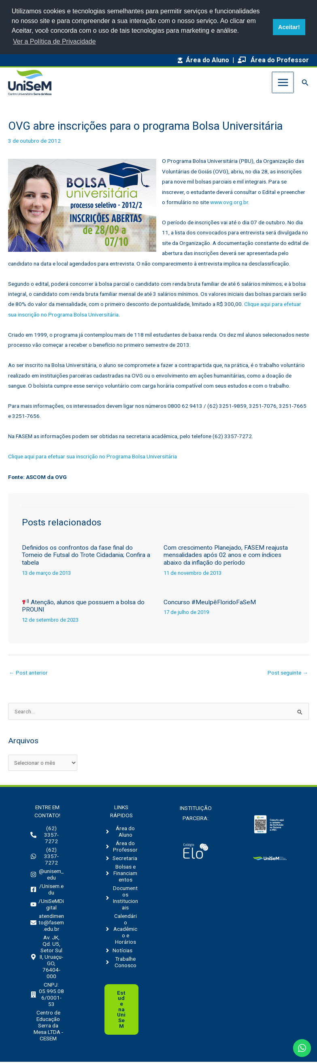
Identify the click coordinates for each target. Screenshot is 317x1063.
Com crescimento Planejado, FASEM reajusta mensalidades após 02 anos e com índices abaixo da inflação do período (226, 556)
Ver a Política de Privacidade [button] (54, 41)
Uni (121, 1010)
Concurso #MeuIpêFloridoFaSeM (210, 603)
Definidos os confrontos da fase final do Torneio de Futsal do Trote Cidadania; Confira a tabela (86, 556)
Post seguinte (288, 674)
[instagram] (47, 875)
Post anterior (28, 674)
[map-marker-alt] (47, 958)
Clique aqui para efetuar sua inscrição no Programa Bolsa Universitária (92, 457)
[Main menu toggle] (283, 83)
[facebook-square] (47, 890)
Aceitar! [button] (289, 27)
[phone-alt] (47, 836)
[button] (305, 83)
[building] (47, 995)
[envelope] (47, 923)
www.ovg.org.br (229, 203)
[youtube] (47, 905)
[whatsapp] (47, 857)
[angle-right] (121, 832)
